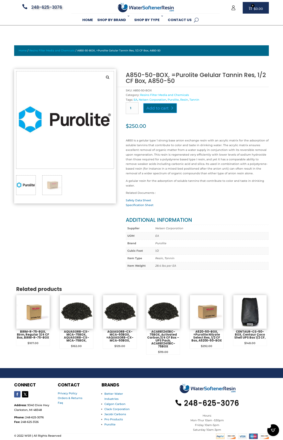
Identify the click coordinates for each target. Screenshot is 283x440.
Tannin (194, 99)
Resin (184, 99)
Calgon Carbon (115, 404)
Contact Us (180, 19)
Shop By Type (147, 19)
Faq (60, 403)
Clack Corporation (117, 409)
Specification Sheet (139, 205)
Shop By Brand (111, 19)
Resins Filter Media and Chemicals (52, 50)
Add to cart (157, 108)
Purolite (173, 99)
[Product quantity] (132, 108)
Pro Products (113, 419)
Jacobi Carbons (115, 414)
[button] (107, 77)
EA (135, 99)
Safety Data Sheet (138, 200)
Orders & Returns (70, 398)
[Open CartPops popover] (273, 430)
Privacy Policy (67, 393)
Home (87, 19)
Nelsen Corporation (152, 99)
